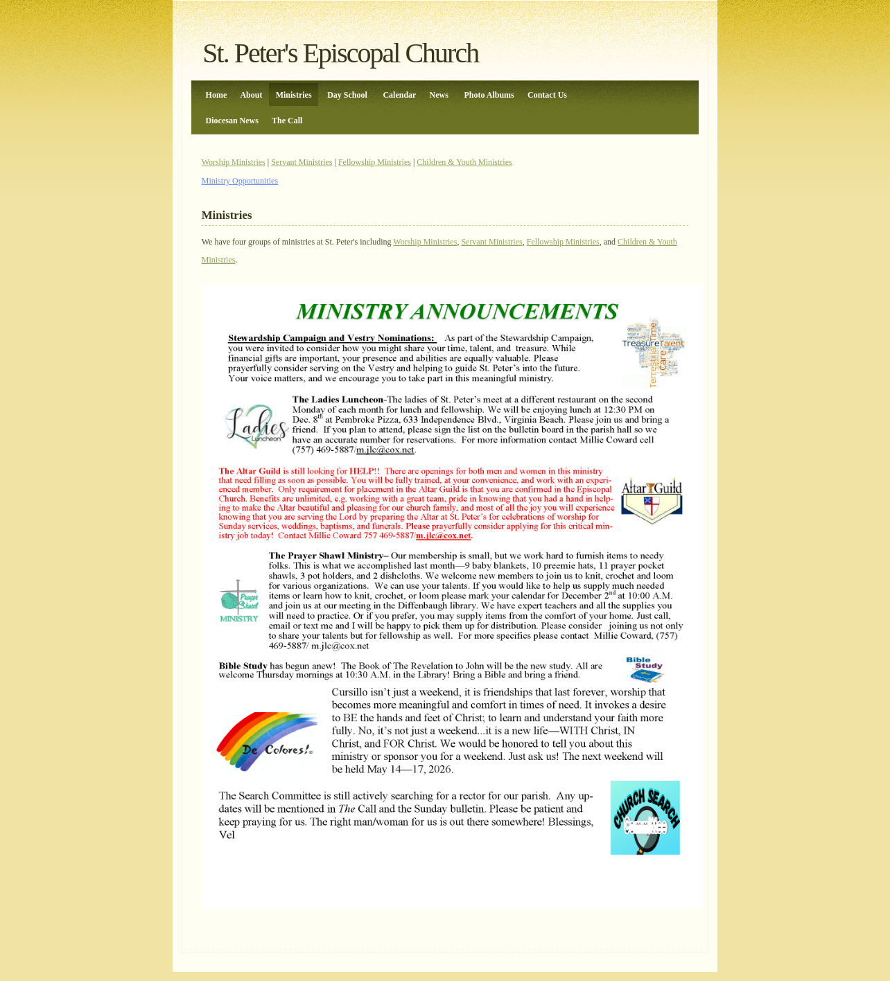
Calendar (399, 94)
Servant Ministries (301, 162)
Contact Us (547, 94)
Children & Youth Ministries (464, 162)
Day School (347, 94)
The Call (287, 120)
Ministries (294, 94)
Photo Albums (489, 94)
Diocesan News (232, 120)
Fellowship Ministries (374, 162)
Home (216, 94)
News (439, 94)
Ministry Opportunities (240, 181)
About (251, 94)
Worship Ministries (233, 162)
